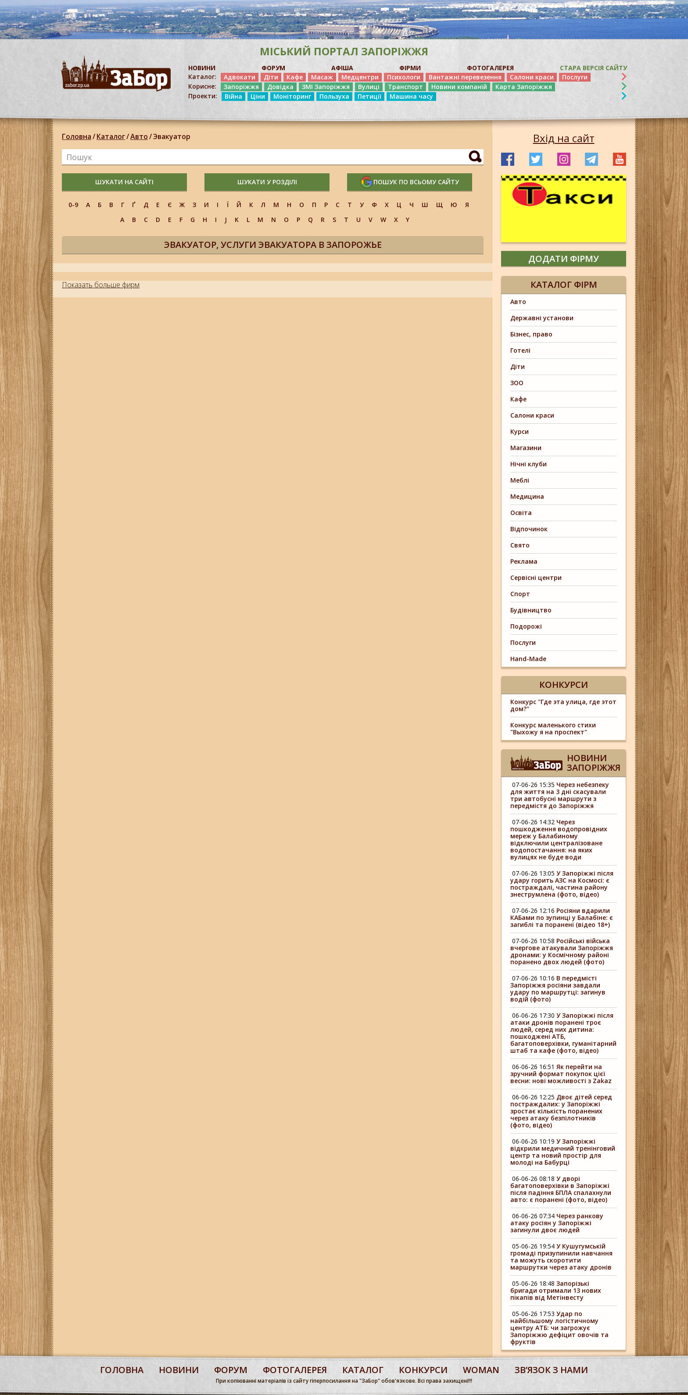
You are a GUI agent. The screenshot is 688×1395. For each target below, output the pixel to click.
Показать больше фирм (101, 285)
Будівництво (531, 610)
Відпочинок (529, 529)
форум (230, 1370)
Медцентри (360, 77)
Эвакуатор (171, 136)
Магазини (525, 448)
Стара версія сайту (593, 68)
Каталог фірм (563, 284)
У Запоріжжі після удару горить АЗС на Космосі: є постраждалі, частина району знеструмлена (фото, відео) (561, 883)
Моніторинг (292, 96)
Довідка (280, 86)
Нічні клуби (528, 464)
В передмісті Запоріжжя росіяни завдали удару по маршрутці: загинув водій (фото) (558, 988)
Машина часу (411, 96)
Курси (519, 431)
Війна (233, 96)
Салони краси (532, 77)
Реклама (524, 561)
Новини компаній (459, 86)
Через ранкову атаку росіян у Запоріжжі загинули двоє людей (556, 1223)
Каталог (111, 136)
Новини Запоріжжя (593, 762)
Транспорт (405, 86)
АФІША (342, 68)
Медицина (527, 496)
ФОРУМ (273, 68)
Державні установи (541, 318)
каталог (362, 1370)
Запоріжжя (241, 86)
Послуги (575, 77)
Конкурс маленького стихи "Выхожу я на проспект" (553, 728)
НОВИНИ (201, 68)
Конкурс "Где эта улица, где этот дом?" (563, 705)
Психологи (403, 77)
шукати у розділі (267, 182)
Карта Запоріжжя (523, 86)
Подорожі (526, 626)
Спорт (520, 594)
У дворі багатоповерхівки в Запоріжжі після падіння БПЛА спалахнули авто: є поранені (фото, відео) (560, 1189)
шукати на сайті (124, 182)
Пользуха (334, 96)
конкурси (423, 1370)
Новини (179, 1370)
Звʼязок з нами (551, 1370)
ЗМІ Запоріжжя (326, 86)
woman (481, 1370)
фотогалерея (295, 1370)
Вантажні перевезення (465, 77)
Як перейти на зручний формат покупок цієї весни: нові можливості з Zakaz (561, 1073)
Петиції (369, 96)
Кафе (295, 77)
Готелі (520, 350)
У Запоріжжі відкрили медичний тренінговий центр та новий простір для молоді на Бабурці (562, 1151)
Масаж (322, 77)
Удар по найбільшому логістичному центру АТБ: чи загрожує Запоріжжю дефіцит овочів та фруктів (559, 1327)
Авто (139, 136)
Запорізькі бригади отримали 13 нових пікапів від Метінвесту (555, 1290)
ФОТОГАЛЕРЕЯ (490, 68)
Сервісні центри (536, 577)
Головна (76, 136)
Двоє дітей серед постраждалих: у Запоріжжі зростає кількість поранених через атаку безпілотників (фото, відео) (561, 1111)
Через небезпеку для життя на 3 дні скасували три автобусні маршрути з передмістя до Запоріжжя (559, 795)
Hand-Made (528, 659)
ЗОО (516, 383)
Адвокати (239, 77)
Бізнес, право (531, 334)
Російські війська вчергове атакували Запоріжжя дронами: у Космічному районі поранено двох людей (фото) (561, 951)
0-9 (73, 204)
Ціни (258, 96)
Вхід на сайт (564, 138)
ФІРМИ (410, 68)
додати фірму (563, 259)
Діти (271, 77)
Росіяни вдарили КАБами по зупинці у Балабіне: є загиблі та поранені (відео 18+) (561, 917)
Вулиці (369, 86)
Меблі (519, 480)
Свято (520, 545)
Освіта (521, 512)
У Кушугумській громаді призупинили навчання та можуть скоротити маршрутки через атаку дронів (561, 1256)
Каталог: (202, 76)
